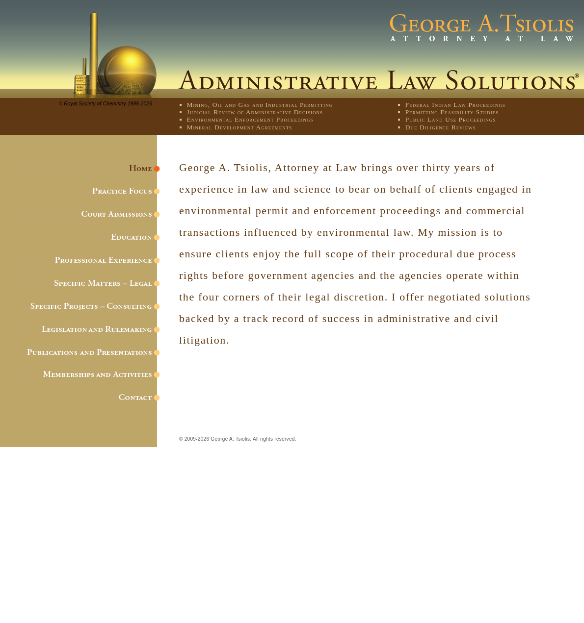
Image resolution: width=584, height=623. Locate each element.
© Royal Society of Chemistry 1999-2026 (105, 103)
